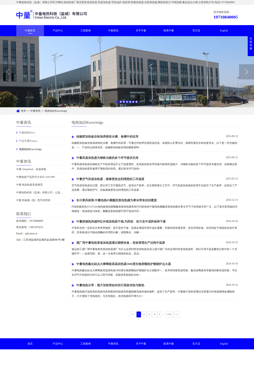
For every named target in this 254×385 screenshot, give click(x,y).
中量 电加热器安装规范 (29, 184)
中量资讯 (113, 30)
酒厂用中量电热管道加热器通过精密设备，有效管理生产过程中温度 (118, 243)
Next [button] (246, 74)
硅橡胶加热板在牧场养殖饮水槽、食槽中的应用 (105, 137)
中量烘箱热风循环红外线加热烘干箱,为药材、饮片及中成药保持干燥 (119, 222)
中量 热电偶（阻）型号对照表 (33, 200)
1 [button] (117, 104)
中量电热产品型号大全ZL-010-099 (35, 177)
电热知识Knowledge (56, 110)
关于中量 (141, 30)
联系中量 (168, 30)
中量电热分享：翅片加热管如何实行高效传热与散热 (108, 285)
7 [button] (136, 104)
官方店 (196, 30)
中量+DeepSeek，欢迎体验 (31, 169)
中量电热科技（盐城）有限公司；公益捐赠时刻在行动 (47, 192)
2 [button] (120, 104)
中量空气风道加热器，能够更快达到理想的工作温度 (108, 179)
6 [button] (133, 104)
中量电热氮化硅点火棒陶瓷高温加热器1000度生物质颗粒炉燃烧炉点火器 (121, 264)
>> (176, 314)
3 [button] (124, 104)
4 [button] (127, 104)
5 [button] (130, 104)
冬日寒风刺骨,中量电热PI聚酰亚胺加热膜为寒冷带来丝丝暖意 (114, 200)
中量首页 (30, 30)
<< (133, 314)
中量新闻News (27, 132)
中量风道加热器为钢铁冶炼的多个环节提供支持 (105, 158)
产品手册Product (28, 141)
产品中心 (58, 30)
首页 (23, 110)
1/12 (169, 314)
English (224, 30)
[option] (127, 74)
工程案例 (85, 30)
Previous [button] (7, 74)
